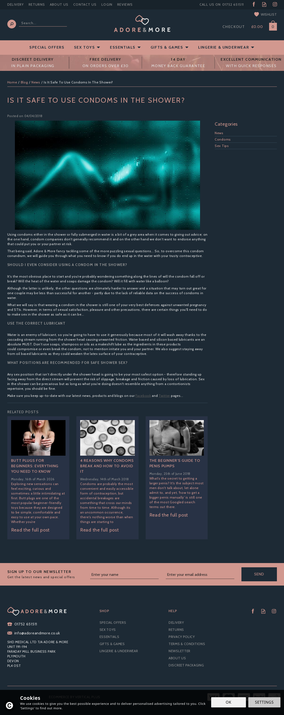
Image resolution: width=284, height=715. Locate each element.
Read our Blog (264, 4)
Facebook (143, 396)
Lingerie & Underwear (119, 651)
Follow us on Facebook (254, 4)
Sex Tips (222, 146)
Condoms (223, 139)
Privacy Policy (182, 637)
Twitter (164, 396)
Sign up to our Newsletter (47, 574)
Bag (271, 26)
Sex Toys (108, 630)
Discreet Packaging (186, 665)
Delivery (176, 622)
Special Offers (113, 622)
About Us (177, 658)
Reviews (125, 4)
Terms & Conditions (187, 644)
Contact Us (85, 4)
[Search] (43, 23)
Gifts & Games (112, 644)
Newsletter (179, 651)
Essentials (109, 637)
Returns (176, 630)
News (219, 133)
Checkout (234, 26)
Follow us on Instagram (275, 4)
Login (107, 4)
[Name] (124, 575)
